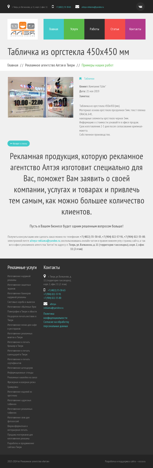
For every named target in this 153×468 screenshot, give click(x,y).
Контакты (135, 29)
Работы (94, 29)
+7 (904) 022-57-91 (52, 294)
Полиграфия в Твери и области (22, 311)
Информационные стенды (20, 372)
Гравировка (12, 387)
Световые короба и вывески (21, 302)
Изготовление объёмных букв (21, 306)
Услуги (74, 29)
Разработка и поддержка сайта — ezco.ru (125, 461)
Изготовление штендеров (20, 367)
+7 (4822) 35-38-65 (63, 7)
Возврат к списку (18, 143)
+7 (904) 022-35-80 (52, 298)
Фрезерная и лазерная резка (21, 382)
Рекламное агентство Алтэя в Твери (50, 65)
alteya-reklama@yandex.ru (93, 7)
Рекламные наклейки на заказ (22, 377)
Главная (53, 29)
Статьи (115, 29)
